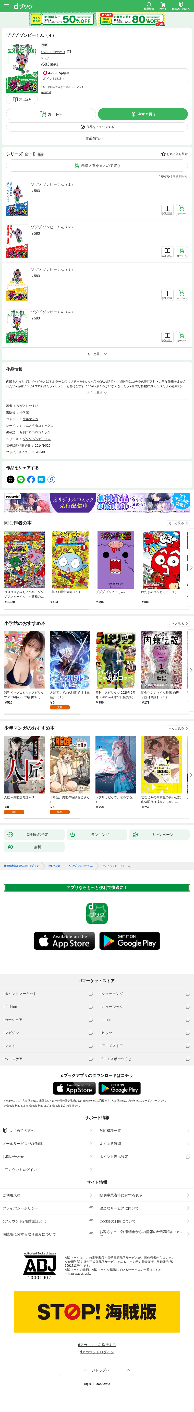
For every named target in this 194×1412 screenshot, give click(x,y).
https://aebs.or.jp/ (79, 1273)
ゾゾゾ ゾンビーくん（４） (53, 312)
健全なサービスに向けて (119, 1208)
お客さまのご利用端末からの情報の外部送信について (141, 1234)
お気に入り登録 (177, 154)
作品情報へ (94, 138)
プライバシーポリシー (20, 1208)
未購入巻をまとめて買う (100, 165)
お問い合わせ (13, 1157)
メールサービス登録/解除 (23, 1144)
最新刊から (180, 176)
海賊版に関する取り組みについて (29, 1234)
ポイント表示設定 (114, 1157)
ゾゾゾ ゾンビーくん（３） (53, 269)
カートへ (55, 114)
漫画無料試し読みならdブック (21, 866)
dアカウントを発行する (97, 1345)
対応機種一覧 (110, 1131)
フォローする (68, 51)
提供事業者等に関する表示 (121, 1195)
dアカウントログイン (20, 1170)
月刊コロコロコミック (35, 432)
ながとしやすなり (53, 52)
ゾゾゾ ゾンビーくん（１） (53, 184)
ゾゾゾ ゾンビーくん (37, 439)
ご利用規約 (11, 1195)
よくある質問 (110, 1144)
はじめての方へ (18, 1130)
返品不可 (46, 92)
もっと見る (176, 523)
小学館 (24, 412)
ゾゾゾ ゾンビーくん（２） (53, 227)
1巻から (164, 176)
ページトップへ (97, 1370)
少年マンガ (30, 419)
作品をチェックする (100, 127)
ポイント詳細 (52, 78)
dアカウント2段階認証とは (24, 1221)
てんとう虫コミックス (38, 426)
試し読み (25, 99)
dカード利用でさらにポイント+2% (61, 87)
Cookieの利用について (118, 1221)
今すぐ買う (147, 114)
